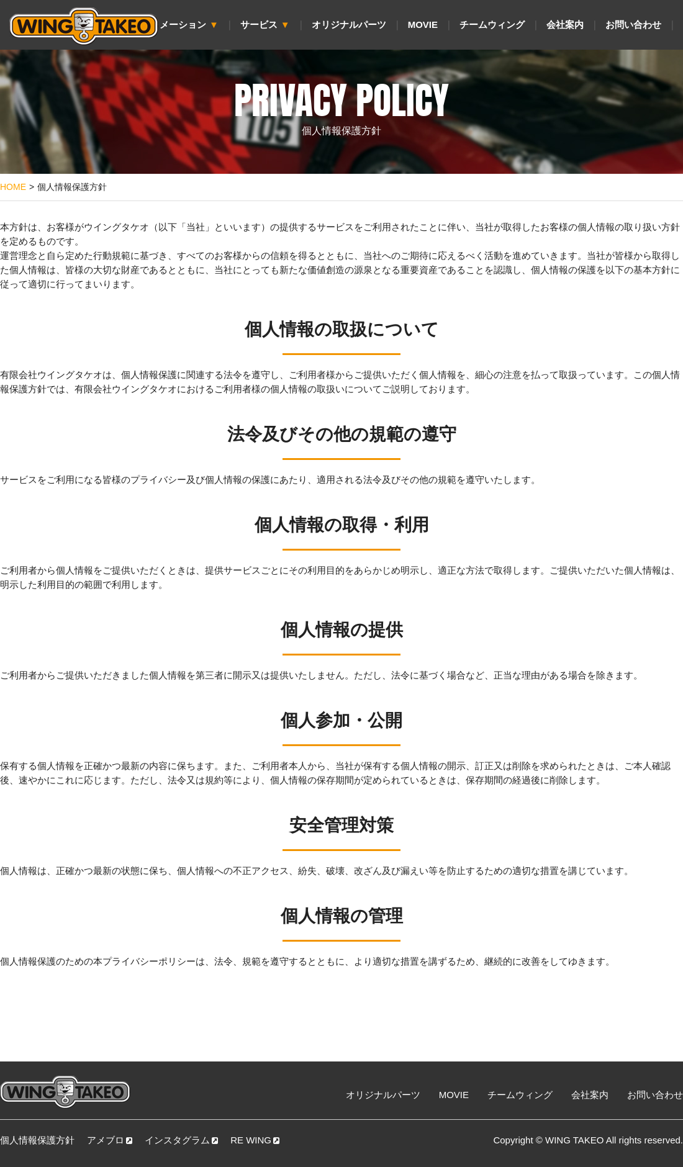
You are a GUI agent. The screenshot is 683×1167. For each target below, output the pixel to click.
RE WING (254, 1140)
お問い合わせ (633, 24)
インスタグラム (181, 1140)
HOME (13, 187)
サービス (265, 24)
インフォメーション (170, 24)
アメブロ (109, 1140)
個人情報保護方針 (37, 1140)
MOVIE (423, 24)
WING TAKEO (574, 1140)
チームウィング (492, 24)
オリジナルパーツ (349, 24)
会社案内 (565, 24)
